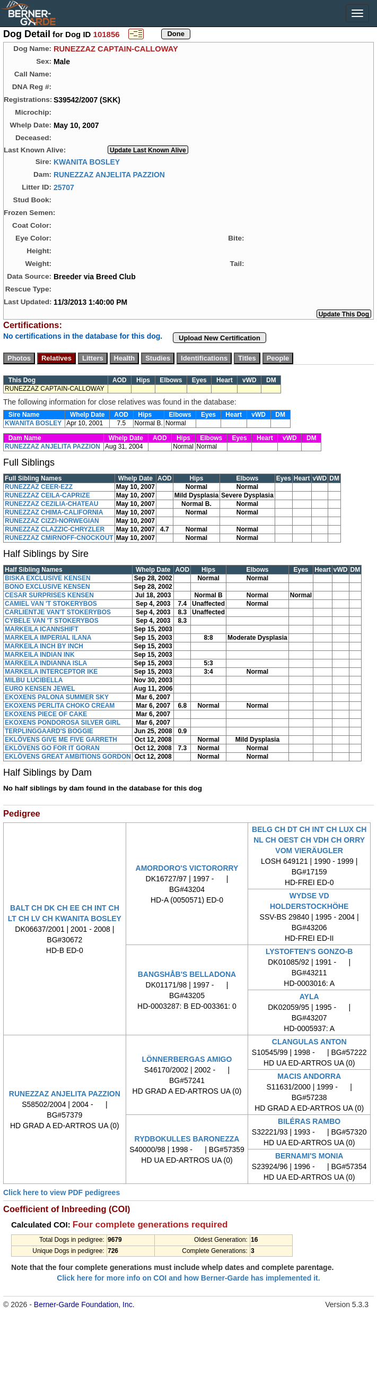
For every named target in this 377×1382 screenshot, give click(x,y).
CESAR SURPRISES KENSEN (49, 595)
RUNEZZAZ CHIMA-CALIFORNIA (54, 512)
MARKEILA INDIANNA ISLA (46, 663)
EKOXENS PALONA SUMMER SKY (57, 697)
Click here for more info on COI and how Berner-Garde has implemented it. (188, 1278)
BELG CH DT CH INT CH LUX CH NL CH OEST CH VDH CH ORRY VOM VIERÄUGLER (309, 840)
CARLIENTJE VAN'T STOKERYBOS (58, 612)
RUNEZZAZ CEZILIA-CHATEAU (51, 504)
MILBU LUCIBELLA (34, 680)
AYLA (309, 996)
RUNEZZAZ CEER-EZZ (39, 487)
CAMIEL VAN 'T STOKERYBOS (51, 603)
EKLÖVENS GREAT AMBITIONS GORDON (68, 756)
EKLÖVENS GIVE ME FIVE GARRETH (61, 739)
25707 (64, 187)
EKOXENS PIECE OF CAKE (46, 714)
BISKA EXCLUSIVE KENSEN (48, 578)
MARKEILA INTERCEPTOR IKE (51, 671)
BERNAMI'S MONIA (309, 1156)
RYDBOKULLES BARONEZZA (187, 1139)
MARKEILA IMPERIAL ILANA (48, 637)
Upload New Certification (219, 338)
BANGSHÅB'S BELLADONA (187, 974)
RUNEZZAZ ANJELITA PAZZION (109, 174)
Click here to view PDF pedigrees (61, 1192)
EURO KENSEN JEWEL (40, 688)
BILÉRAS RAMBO (309, 1121)
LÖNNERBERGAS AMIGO (187, 1059)
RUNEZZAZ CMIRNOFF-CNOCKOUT (59, 538)
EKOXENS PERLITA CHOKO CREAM (60, 705)
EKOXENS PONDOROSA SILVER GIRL (62, 722)
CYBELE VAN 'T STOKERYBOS (52, 620)
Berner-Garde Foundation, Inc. (84, 1304)
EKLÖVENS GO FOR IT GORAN (52, 748)
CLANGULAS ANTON (309, 1041)
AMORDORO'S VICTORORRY (187, 868)
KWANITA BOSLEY (87, 161)
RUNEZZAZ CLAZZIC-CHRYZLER (54, 529)
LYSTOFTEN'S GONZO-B (309, 951)
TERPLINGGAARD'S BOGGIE (49, 731)
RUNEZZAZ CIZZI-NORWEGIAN (52, 521)
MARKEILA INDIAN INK (40, 654)
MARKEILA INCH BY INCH (44, 646)
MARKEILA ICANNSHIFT (41, 629)
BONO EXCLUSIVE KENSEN (47, 586)
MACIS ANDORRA (309, 1076)
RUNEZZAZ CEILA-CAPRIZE (47, 495)
